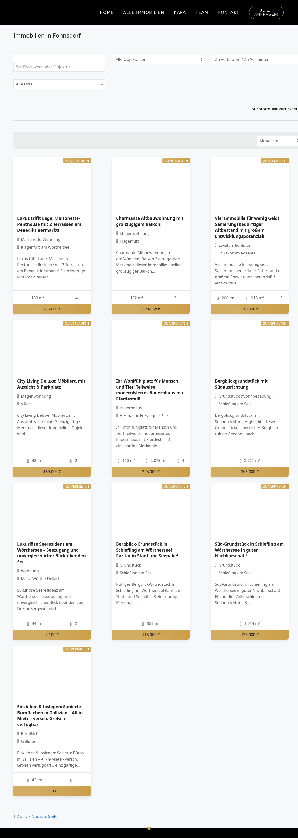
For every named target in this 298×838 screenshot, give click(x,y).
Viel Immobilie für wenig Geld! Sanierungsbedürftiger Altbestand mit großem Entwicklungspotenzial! (247, 227)
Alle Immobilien (143, 12)
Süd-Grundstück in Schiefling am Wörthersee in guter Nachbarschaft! (249, 550)
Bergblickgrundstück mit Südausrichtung (241, 384)
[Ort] (59, 84)
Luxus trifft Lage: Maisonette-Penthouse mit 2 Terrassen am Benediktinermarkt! (49, 224)
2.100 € (52, 634)
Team (202, 12)
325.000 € (151, 471)
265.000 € (250, 471)
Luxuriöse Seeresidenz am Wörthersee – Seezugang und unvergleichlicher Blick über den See (51, 553)
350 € (52, 791)
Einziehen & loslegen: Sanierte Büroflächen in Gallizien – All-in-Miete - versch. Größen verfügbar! (50, 715)
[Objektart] (159, 59)
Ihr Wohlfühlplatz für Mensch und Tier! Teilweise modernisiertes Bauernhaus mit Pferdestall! (150, 390)
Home (107, 12)
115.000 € (151, 634)
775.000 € (52, 309)
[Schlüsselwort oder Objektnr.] (59, 67)
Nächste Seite (44, 816)
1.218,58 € (151, 309)
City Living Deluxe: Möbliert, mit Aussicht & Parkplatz (51, 384)
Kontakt (228, 12)
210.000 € (250, 309)
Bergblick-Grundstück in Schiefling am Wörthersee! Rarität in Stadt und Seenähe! (147, 550)
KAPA (180, 12)
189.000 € (52, 471)
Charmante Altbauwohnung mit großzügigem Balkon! (150, 221)
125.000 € (250, 634)
